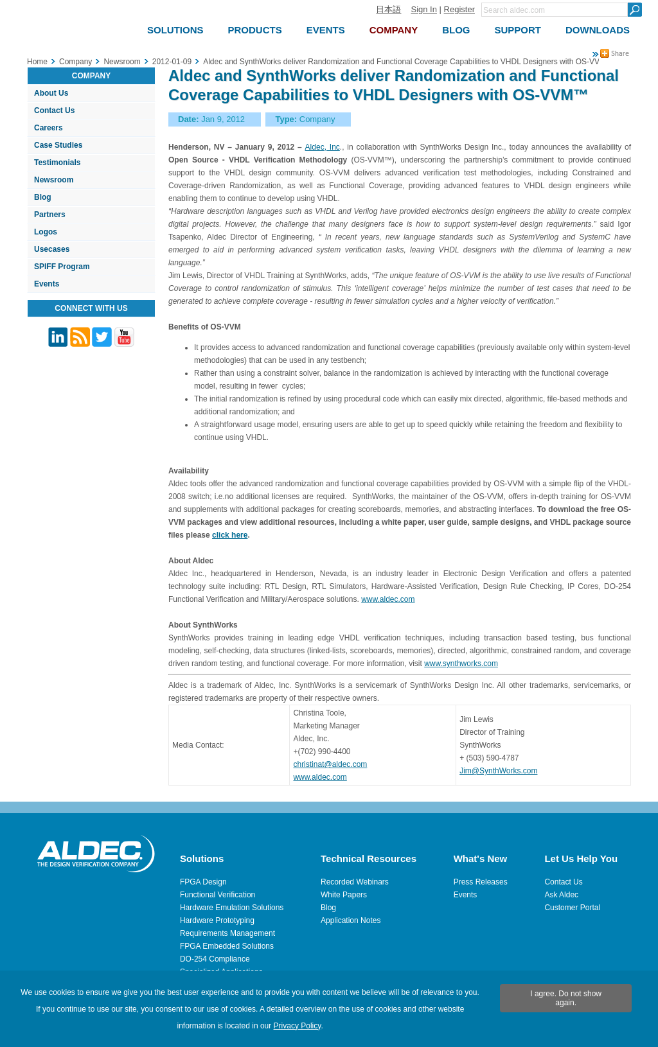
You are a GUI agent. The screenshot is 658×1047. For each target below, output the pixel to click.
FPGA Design (203, 881)
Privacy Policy (297, 1025)
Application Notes (350, 920)
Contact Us (54, 110)
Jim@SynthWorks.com (498, 770)
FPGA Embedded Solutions (227, 946)
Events (46, 283)
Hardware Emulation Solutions (231, 907)
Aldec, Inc (322, 147)
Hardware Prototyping (217, 920)
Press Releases (481, 881)
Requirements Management (227, 933)
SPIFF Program (62, 266)
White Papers (344, 894)
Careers (48, 127)
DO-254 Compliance (215, 959)
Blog (42, 197)
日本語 (388, 9)
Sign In (423, 9)
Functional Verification (217, 894)
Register (459, 9)
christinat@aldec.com (330, 764)
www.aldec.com (387, 599)
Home (37, 61)
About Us (51, 93)
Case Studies (58, 145)
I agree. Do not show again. (565, 998)
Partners (50, 214)
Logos (45, 231)
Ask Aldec (561, 894)
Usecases (51, 249)
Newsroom (53, 179)
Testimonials (57, 162)
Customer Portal (572, 907)
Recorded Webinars (355, 881)
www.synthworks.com (461, 663)
